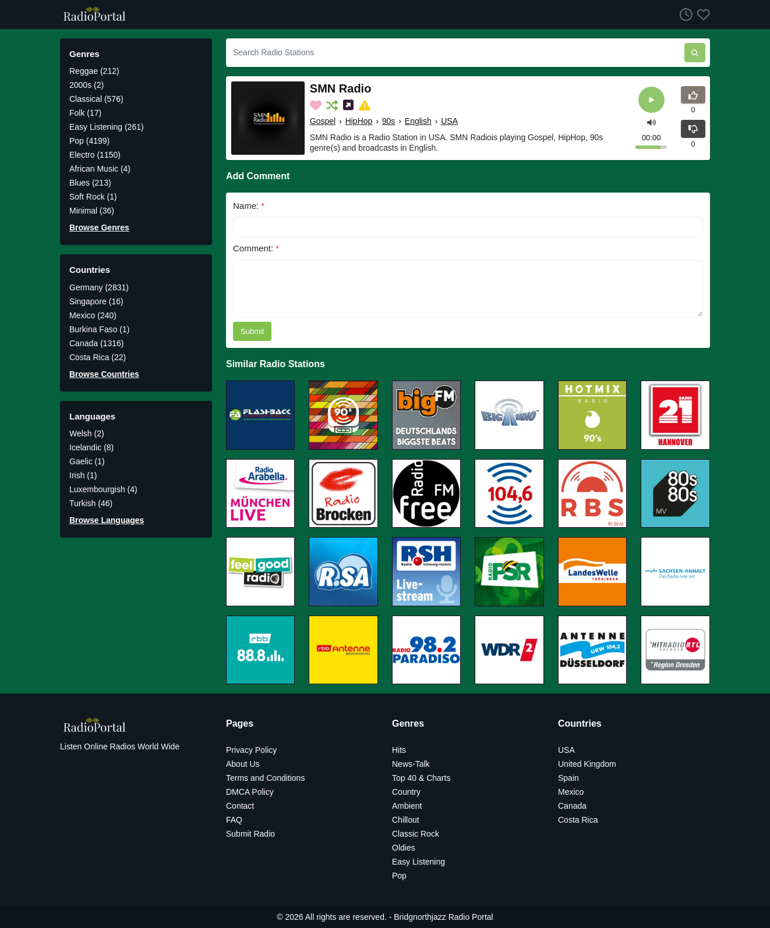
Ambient (407, 805)
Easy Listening (418, 861)
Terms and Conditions (265, 778)
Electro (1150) (95, 154)
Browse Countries (104, 374)
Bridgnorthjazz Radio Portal (443, 917)
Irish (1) (83, 475)
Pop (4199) (89, 140)
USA (449, 121)
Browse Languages (106, 520)
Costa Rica (578, 819)
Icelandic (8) (91, 447)
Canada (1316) (96, 343)
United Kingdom (587, 764)
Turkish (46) (90, 503)
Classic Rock (415, 833)
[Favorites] (701, 14)
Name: (248, 206)
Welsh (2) (86, 433)
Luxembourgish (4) (103, 489)
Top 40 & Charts (421, 778)
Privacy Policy (251, 750)
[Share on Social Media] (349, 105)
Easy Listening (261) (106, 126)
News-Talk (411, 764)
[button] (651, 121)
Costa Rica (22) (97, 357)
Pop (399, 875)
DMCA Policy (250, 792)
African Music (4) (99, 168)
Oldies (403, 847)
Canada (572, 805)
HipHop (359, 121)
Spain (568, 778)
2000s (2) (86, 85)
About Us (243, 764)
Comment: (256, 248)
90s (388, 121)
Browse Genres (99, 227)
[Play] (651, 100)
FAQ (234, 819)
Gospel (322, 121)
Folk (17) (85, 113)
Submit (252, 331)
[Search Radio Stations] (455, 52)
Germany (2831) (99, 287)
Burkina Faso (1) (99, 329)
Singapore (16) (96, 301)
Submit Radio (250, 833)
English (418, 121)
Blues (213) (90, 182)
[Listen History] (684, 14)
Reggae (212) (94, 71)
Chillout (405, 819)
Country (406, 792)
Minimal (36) (91, 210)
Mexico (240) (92, 315)
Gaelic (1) (87, 461)
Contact (240, 805)
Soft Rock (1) (93, 196)
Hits (399, 750)
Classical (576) (96, 99)
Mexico (571, 792)
